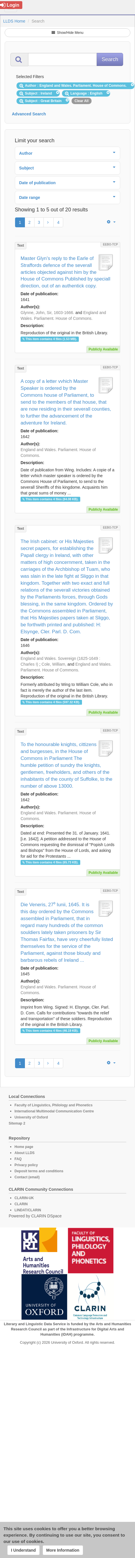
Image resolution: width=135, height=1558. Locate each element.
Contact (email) (27, 1177)
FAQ (18, 1159)
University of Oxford (31, 1117)
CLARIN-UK (24, 1198)
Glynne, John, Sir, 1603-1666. (47, 312)
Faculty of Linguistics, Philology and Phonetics (53, 1105)
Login (9, 5)
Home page (23, 1147)
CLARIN (21, 1204)
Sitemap (15, 1123)
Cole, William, (53, 664)
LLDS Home (14, 21)
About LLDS (24, 1153)
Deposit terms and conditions (38, 1171)
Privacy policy (26, 1165)
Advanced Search (29, 114)
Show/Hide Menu (67, 33)
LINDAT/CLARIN (27, 1210)
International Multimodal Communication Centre (54, 1111)
